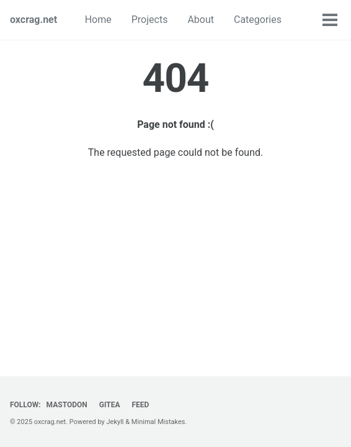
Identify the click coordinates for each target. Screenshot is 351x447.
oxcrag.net (33, 19)
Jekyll (115, 422)
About (200, 19)
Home (98, 19)
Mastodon (67, 404)
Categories (258, 19)
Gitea (109, 404)
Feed (140, 404)
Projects (149, 19)
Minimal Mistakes (158, 422)
